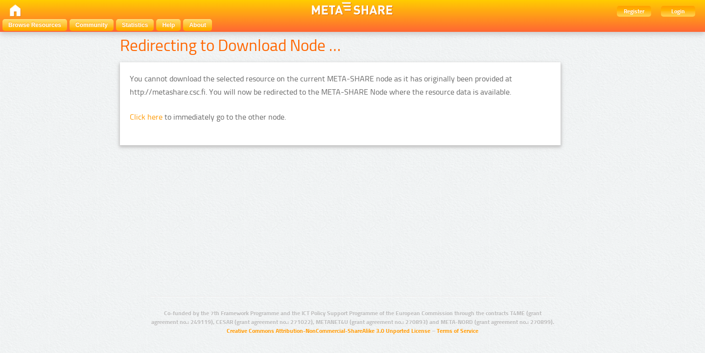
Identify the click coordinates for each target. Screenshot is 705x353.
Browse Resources (34, 25)
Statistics (135, 25)
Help (168, 25)
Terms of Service (457, 331)
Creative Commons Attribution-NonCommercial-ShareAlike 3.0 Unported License (328, 331)
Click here (146, 117)
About (197, 25)
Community (91, 25)
